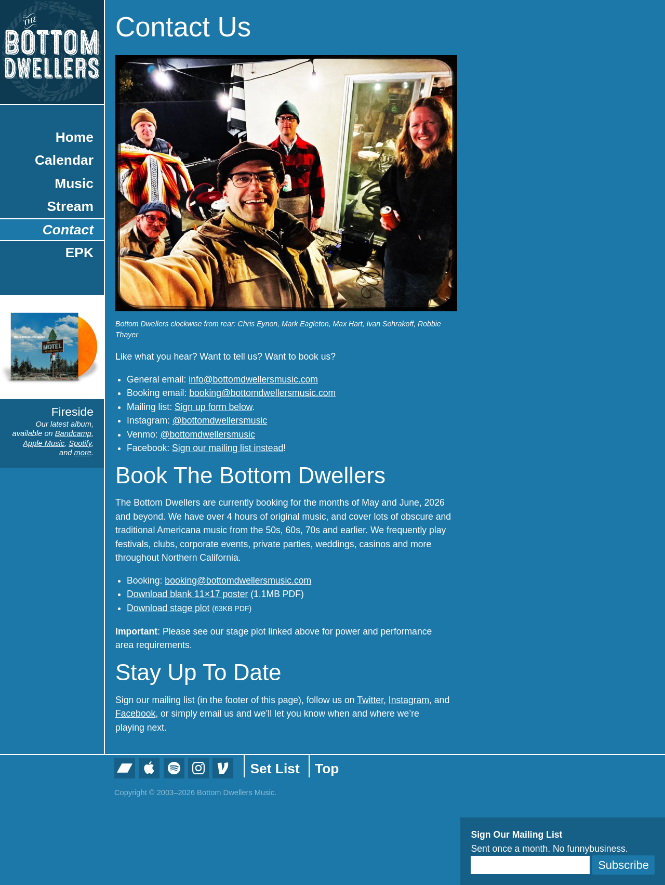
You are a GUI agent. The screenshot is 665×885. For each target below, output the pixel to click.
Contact (68, 229)
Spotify (80, 443)
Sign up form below (213, 407)
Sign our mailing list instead (227, 448)
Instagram (409, 700)
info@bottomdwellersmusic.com (253, 379)
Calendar (64, 160)
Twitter (370, 700)
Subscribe (623, 864)
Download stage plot (168, 608)
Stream (70, 206)
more (82, 452)
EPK (79, 252)
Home (75, 137)
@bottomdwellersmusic (219, 420)
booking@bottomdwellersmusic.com (262, 393)
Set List (274, 768)
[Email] (530, 865)
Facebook (135, 713)
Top (327, 768)
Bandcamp (73, 433)
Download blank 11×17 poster (187, 594)
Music (74, 183)
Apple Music (43, 443)
